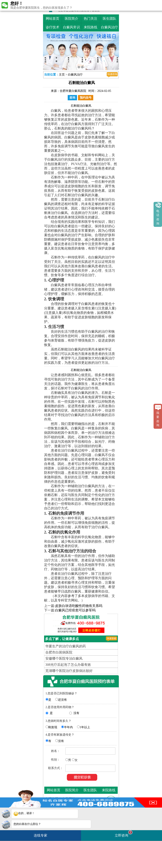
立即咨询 (123, 833)
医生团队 (109, 18)
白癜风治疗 (109, 27)
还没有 (62, 699)
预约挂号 (86, 97)
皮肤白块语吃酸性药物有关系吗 (78, 606)
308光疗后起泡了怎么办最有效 (68, 664)
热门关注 (90, 18)
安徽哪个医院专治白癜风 (63, 658)
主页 (62, 74)
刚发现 (52, 727)
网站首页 (52, 18)
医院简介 (71, 18)
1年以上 (85, 727)
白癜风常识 (71, 27)
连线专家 (40, 835)
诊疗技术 (52, 27)
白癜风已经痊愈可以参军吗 (75, 610)
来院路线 (90, 27)
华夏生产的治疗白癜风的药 (65, 646)
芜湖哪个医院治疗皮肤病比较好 (69, 671)
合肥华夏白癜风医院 (73, 90)
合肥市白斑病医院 (58, 652)
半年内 (68, 727)
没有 (76, 713)
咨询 (72, 97)
